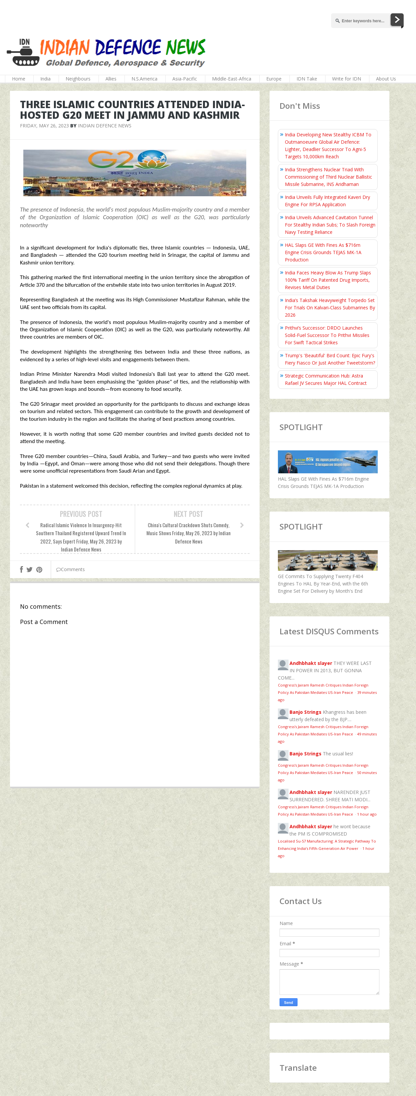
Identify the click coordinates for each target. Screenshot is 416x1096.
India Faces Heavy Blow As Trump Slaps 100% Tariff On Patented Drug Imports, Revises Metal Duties (328, 279)
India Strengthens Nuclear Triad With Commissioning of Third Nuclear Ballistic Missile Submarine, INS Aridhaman (328, 176)
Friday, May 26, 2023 (44, 125)
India (45, 79)
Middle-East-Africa (231, 79)
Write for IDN (346, 79)
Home (18, 79)
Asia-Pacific (184, 79)
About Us (386, 79)
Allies (110, 79)
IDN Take (307, 79)
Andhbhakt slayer (311, 663)
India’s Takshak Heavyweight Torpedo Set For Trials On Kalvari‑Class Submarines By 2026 (330, 307)
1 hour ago (367, 814)
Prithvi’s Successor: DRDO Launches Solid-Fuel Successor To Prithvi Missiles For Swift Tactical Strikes (327, 335)
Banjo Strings (305, 712)
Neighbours (78, 79)
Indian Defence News (104, 125)
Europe (274, 79)
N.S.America (144, 79)
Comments (70, 569)
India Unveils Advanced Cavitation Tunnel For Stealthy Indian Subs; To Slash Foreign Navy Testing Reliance (330, 224)
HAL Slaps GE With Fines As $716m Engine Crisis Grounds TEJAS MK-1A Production (323, 252)
